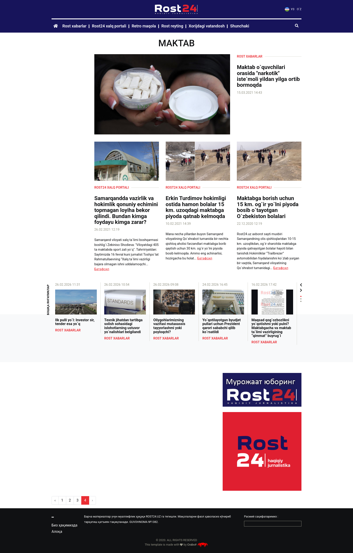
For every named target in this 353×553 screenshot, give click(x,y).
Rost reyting (172, 26)
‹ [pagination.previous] (55, 500)
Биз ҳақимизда (64, 525)
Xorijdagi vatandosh (207, 26)
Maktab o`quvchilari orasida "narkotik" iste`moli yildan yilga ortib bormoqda (268, 76)
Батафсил (101, 269)
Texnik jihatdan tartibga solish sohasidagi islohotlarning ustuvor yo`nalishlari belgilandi (123, 326)
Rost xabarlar (74, 26)
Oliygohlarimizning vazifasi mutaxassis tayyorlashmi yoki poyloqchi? (169, 326)
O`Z (299, 9)
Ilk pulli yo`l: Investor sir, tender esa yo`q (75, 322)
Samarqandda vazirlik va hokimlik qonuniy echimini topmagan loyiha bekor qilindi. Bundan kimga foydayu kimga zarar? (126, 210)
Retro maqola (144, 26)
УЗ (289, 9)
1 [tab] (300, 296)
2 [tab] (300, 298)
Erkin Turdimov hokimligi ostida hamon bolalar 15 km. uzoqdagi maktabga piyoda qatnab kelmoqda (196, 207)
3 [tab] (300, 301)
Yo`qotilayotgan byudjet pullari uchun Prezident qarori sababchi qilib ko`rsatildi (221, 326)
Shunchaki (239, 26)
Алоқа (57, 531)
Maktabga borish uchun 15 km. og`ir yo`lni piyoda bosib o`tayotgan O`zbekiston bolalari (267, 207)
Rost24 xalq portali (109, 26)
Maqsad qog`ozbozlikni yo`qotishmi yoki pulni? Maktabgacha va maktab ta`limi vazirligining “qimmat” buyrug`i (271, 328)
